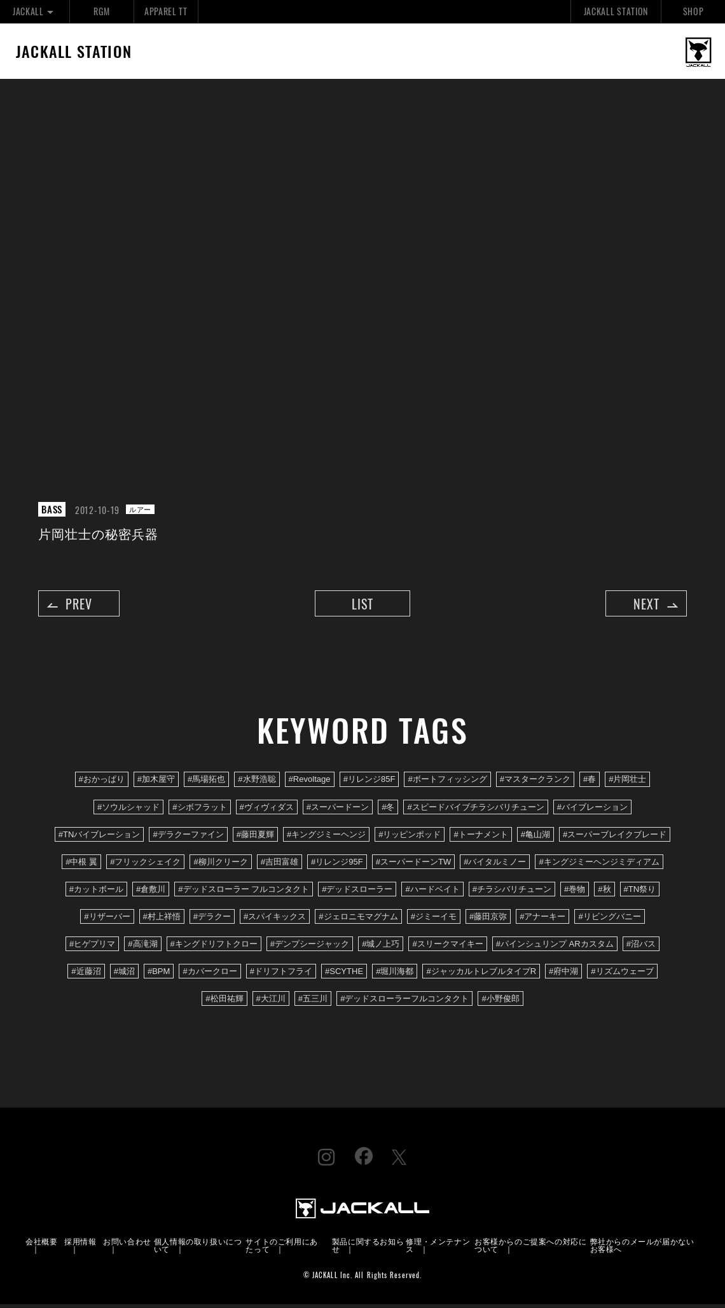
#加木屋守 (156, 783)
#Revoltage (310, 783)
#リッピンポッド (409, 837)
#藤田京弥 (488, 919)
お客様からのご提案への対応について (530, 1248)
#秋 (604, 892)
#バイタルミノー (495, 865)
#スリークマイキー (447, 947)
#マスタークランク (535, 783)
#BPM (159, 975)
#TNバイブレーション (100, 837)
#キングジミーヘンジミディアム (599, 865)
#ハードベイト (432, 892)
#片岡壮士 (627, 783)
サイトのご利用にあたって (281, 1248)
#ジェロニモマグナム (358, 919)
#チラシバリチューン (512, 892)
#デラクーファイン (188, 837)
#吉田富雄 (279, 865)
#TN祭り (640, 892)
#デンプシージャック (309, 947)
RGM (101, 11)
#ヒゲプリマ (92, 947)
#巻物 (574, 892)
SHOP (693, 11)
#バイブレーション (592, 810)
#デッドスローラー (357, 892)
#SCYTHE (344, 975)
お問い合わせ (127, 1244)
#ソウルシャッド (128, 810)
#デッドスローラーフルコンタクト (404, 1002)
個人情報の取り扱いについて (198, 1248)
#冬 (388, 810)
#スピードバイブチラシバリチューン (475, 810)
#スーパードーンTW (414, 865)
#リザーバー (107, 919)
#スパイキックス (275, 919)
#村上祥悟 (162, 919)
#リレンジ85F (369, 783)
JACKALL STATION (616, 11)
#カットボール (96, 892)
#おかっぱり (102, 783)
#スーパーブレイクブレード (614, 837)
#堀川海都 (394, 975)
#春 (589, 783)
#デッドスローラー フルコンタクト (243, 892)
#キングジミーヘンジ (326, 837)
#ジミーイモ (434, 919)
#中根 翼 (81, 865)
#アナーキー (542, 919)
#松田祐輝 (224, 1002)
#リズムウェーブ (622, 975)
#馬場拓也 (206, 783)
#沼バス (641, 947)
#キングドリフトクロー (214, 947)
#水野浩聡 (256, 783)
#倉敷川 (150, 892)
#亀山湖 (535, 837)
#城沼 (124, 975)
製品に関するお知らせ (368, 1248)
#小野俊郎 (500, 1002)
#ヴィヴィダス (267, 810)
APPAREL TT (166, 11)
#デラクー (212, 919)
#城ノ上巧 (380, 947)
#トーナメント (480, 837)
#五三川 (313, 1002)
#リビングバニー (609, 919)
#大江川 (271, 1002)
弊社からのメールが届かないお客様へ (642, 1248)
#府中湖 (563, 975)
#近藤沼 (85, 975)
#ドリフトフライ (281, 975)
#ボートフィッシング (447, 783)
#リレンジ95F (337, 865)
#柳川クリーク (220, 865)
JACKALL (35, 11)
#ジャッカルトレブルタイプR (481, 975)
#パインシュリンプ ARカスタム (555, 947)
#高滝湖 (142, 947)
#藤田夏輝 (255, 837)
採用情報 (80, 1244)
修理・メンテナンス (438, 1248)
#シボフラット (199, 810)
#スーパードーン (338, 810)
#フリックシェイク (145, 865)
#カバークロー (210, 975)
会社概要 (41, 1244)
